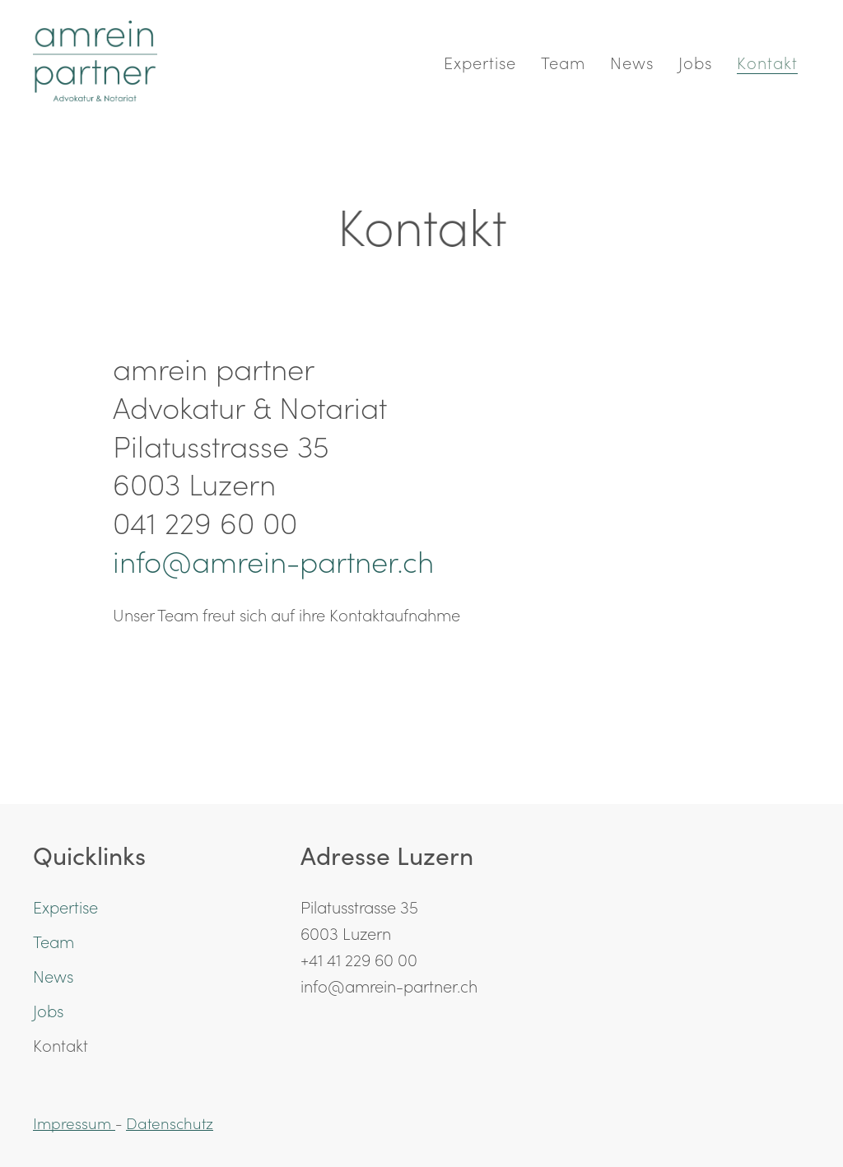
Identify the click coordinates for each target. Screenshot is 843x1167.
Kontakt (767, 61)
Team (563, 61)
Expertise (480, 61)
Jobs (695, 61)
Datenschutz (169, 1122)
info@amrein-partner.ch (273, 560)
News (632, 61)
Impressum (74, 1122)
